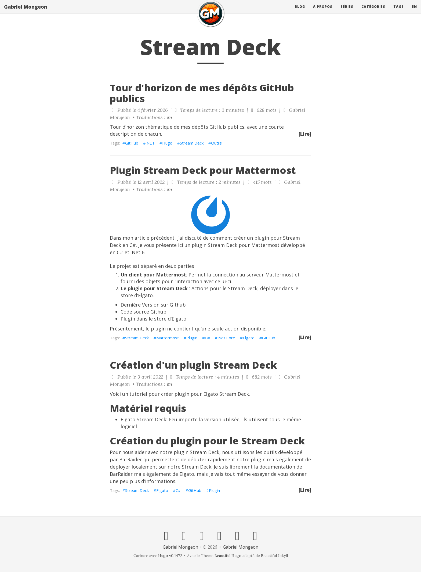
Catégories (373, 12)
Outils (216, 143)
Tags (398, 12)
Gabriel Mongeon (25, 12)
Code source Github (143, 311)
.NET (150, 143)
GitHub (131, 143)
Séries (346, 12)
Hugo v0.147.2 (170, 555)
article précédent (155, 238)
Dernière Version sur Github (153, 304)
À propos (322, 12)
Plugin (191, 337)
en (414, 12)
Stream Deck (192, 143)
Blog (300, 12)
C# (207, 337)
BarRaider (130, 459)
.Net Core (226, 337)
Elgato (249, 337)
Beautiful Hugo (228, 555)
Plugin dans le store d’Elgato (153, 318)
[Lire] (305, 134)
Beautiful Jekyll (274, 555)
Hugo (167, 143)
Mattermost (167, 337)
